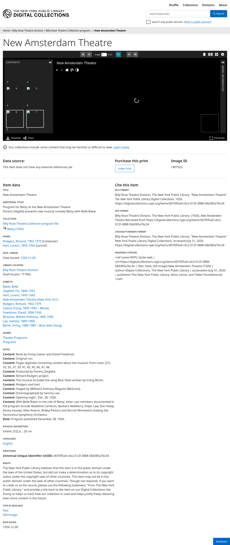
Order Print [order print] (124, 168)
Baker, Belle (10, 287)
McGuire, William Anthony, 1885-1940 (28, 317)
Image (97, 54)
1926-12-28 (28, 258)
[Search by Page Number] (104, 54)
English (8, 443)
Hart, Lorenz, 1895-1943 (19, 245)
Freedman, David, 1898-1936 (22, 312)
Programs (9, 342)
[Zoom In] (56, 70)
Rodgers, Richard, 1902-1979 (22, 241)
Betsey (44, 308)
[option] (35, 79)
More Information (223, 67)
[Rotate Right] (72, 70)
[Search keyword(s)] (178, 13)
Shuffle (174, 5)
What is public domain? (197, 22)
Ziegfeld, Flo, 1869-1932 (19, 291)
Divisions (208, 5)
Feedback (221, 541)
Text (5, 510)
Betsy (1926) (15, 229)
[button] (50, 62)
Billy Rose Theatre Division (20, 270)
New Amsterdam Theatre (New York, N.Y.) (30, 299)
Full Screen (217, 138)
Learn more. (121, 147)
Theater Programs (15, 338)
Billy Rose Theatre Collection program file (30, 224)
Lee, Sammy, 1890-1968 (19, 321)
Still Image (10, 515)
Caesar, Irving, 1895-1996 (20, 308)
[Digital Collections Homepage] (36, 13)
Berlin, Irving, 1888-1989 (19, 325)
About (223, 5)
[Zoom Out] (62, 70)
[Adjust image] (77, 70)
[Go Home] (67, 70)
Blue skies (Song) (50, 325)
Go (118, 54)
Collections (190, 5)
